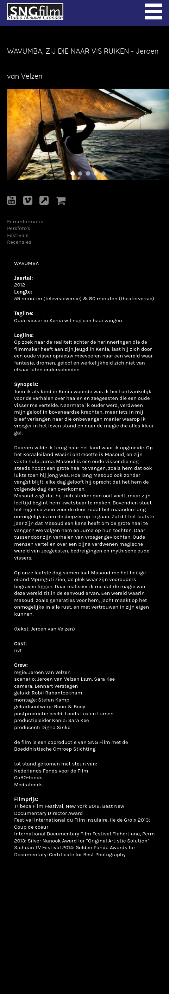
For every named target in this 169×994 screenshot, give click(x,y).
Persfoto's (18, 228)
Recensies (19, 242)
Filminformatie (25, 221)
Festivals (18, 235)
